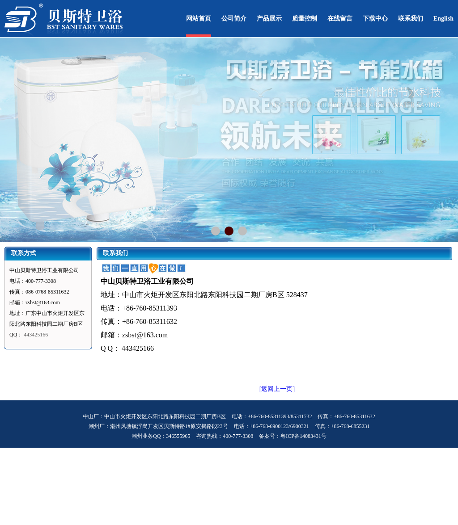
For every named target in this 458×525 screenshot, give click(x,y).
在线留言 (339, 18)
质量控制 (304, 18)
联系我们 (410, 18)
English (443, 18)
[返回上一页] (277, 389)
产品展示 (269, 18)
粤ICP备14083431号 (303, 436)
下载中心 (375, 18)
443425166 (36, 335)
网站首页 (198, 18)
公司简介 (233, 18)
